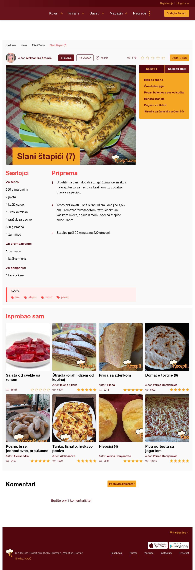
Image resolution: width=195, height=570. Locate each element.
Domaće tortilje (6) (167, 357)
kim (18, 297)
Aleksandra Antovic (39, 57)
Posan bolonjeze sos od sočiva (164, 92)
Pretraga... (156, 13)
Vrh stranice (178, 532)
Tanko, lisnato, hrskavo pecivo (74, 428)
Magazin (116, 13)
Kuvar (53, 13)
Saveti (94, 13)
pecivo (65, 297)
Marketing (68, 553)
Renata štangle (154, 98)
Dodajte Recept (177, 13)
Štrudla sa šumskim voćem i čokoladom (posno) (164, 111)
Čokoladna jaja (154, 86)
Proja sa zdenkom (121, 357)
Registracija (166, 3)
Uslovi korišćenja (52, 553)
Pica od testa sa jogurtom (167, 428)
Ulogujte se (183, 3)
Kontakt (79, 553)
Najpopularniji (177, 68)
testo (49, 297)
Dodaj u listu (180, 57)
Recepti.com (25, 11)
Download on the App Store (158, 545)
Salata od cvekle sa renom (28, 357)
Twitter (133, 553)
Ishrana (73, 13)
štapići (32, 297)
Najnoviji (151, 68)
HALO (27, 558)
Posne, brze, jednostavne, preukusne (28, 428)
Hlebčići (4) (121, 428)
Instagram (166, 553)
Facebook (116, 553)
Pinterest (184, 553)
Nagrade (139, 13)
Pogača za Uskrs (155, 105)
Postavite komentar (121, 483)
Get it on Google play (179, 545)
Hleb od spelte (153, 79)
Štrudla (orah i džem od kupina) (74, 357)
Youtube (149, 553)
